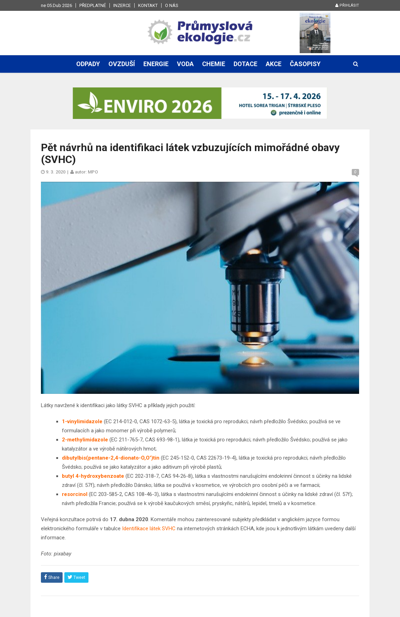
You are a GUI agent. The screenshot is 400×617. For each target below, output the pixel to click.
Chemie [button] (213, 64)
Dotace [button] (245, 64)
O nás (171, 5)
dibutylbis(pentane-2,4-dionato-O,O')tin (110, 458)
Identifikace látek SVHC (149, 528)
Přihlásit (347, 5)
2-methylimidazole (85, 440)
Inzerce (122, 5)
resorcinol (74, 494)
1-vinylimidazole (82, 421)
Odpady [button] (88, 64)
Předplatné (92, 5)
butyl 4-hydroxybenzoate (93, 476)
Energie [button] (156, 64)
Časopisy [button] (305, 64)
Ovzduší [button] (121, 64)
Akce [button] (273, 64)
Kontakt (148, 5)
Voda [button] (185, 64)
